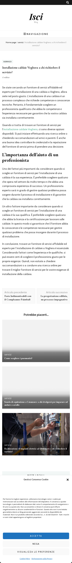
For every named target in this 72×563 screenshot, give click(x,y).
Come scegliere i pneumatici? (18, 358)
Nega (36, 544)
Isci (36, 16)
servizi (7, 61)
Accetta (36, 536)
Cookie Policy (25, 559)
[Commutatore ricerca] (67, 2)
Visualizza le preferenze (36, 552)
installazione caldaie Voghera (20, 129)
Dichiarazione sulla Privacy (42, 559)
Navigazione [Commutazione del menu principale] (36, 34)
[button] (67, 479)
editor (7, 77)
